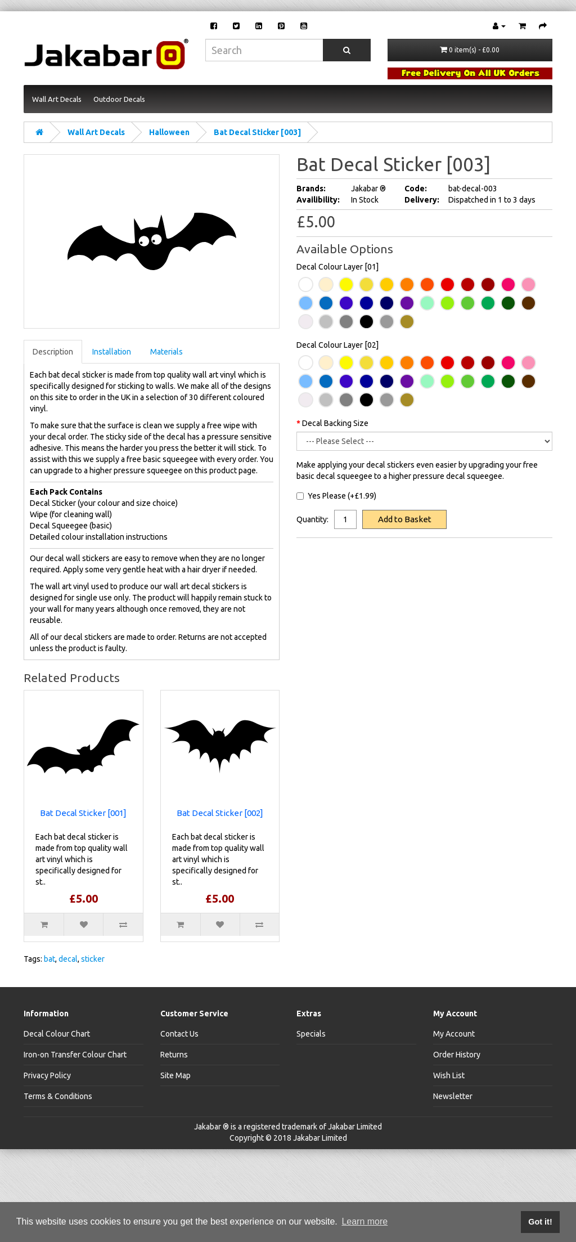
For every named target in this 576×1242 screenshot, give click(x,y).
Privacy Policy (47, 1075)
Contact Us (179, 1033)
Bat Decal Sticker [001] (83, 813)
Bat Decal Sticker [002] (220, 813)
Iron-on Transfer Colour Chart (75, 1054)
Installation (111, 351)
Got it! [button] (540, 1221)
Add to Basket (404, 519)
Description (53, 351)
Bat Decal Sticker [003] (257, 132)
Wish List (449, 1075)
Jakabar (207, 1126)
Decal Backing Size (335, 423)
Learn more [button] (364, 1221)
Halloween (169, 132)
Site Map (175, 1075)
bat (49, 958)
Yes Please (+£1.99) (336, 495)
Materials (166, 351)
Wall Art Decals (57, 99)
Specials (311, 1033)
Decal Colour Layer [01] (337, 266)
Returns (174, 1054)
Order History (456, 1054)
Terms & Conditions (58, 1096)
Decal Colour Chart (57, 1033)
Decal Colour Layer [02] (337, 344)
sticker (93, 958)
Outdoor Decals (119, 99)
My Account (454, 1033)
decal (68, 958)
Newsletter (452, 1096)
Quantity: (312, 519)
